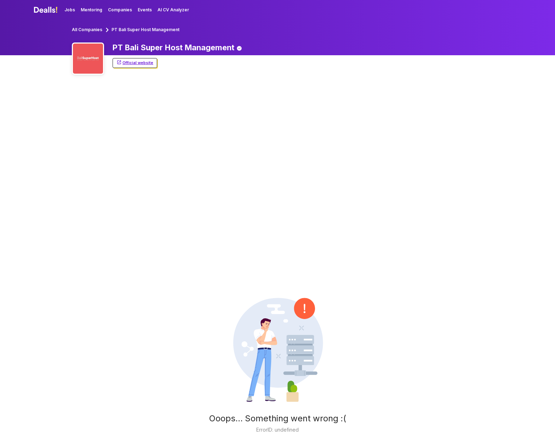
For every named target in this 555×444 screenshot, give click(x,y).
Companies (120, 9)
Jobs (69, 9)
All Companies (87, 29)
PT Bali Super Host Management (145, 29)
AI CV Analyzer (173, 9)
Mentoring (91, 9)
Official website (134, 63)
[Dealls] (46, 10)
